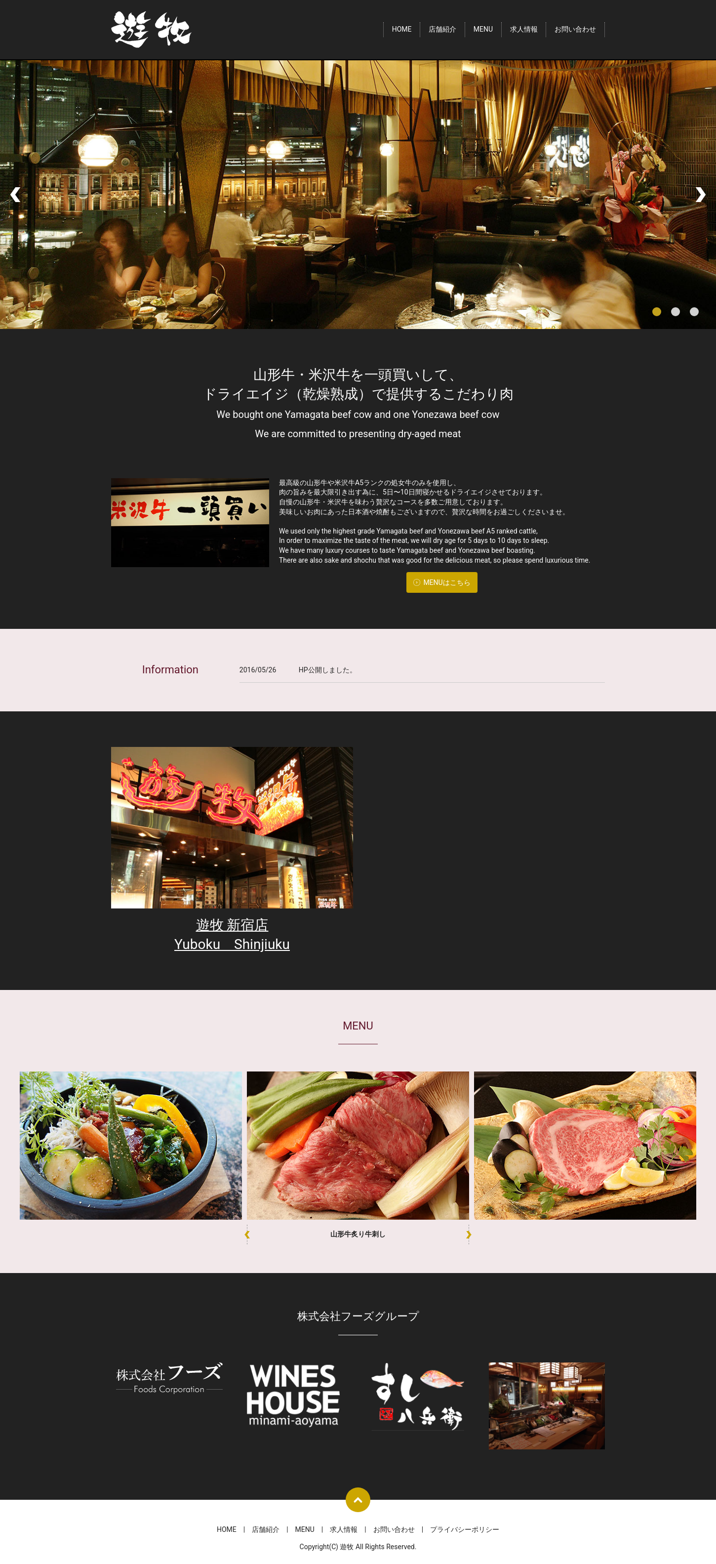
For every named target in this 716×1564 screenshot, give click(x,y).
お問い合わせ (575, 30)
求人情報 (524, 30)
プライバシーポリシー (464, 1529)
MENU (483, 30)
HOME (402, 30)
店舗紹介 (442, 30)
